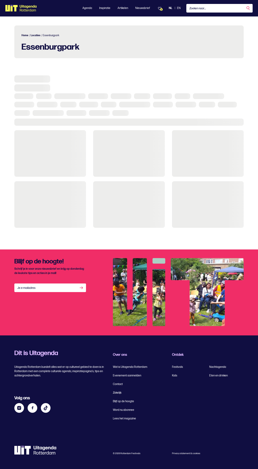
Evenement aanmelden (127, 375)
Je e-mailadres (26, 288)
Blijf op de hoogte (123, 401)
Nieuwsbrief (142, 8)
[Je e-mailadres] (50, 287)
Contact (118, 384)
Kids (174, 375)
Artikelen (123, 8)
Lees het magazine (124, 418)
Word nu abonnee (123, 410)
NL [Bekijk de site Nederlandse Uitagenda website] (170, 8)
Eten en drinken (218, 375)
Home (25, 35)
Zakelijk (117, 393)
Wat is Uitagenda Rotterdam (130, 367)
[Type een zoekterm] (219, 8)
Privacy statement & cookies (186, 453)
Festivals (177, 367)
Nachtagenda (217, 367)
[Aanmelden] (81, 287)
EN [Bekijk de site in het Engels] (179, 8)
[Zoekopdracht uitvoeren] (248, 8)
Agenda (87, 8)
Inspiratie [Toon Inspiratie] (104, 8)
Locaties (35, 35)
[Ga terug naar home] (21, 8)
